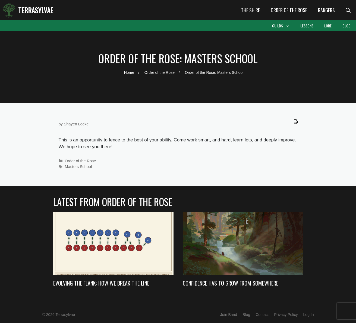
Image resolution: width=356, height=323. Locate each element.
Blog (346, 25)
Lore (328, 25)
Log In (308, 314)
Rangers (326, 10)
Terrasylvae (35, 10)
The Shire (250, 10)
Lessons (306, 25)
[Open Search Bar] (348, 10)
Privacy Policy (286, 314)
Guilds (283, 25)
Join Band (228, 314)
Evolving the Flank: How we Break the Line (101, 283)
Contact (262, 314)
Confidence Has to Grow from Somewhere (230, 283)
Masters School (78, 166)
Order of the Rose (289, 10)
